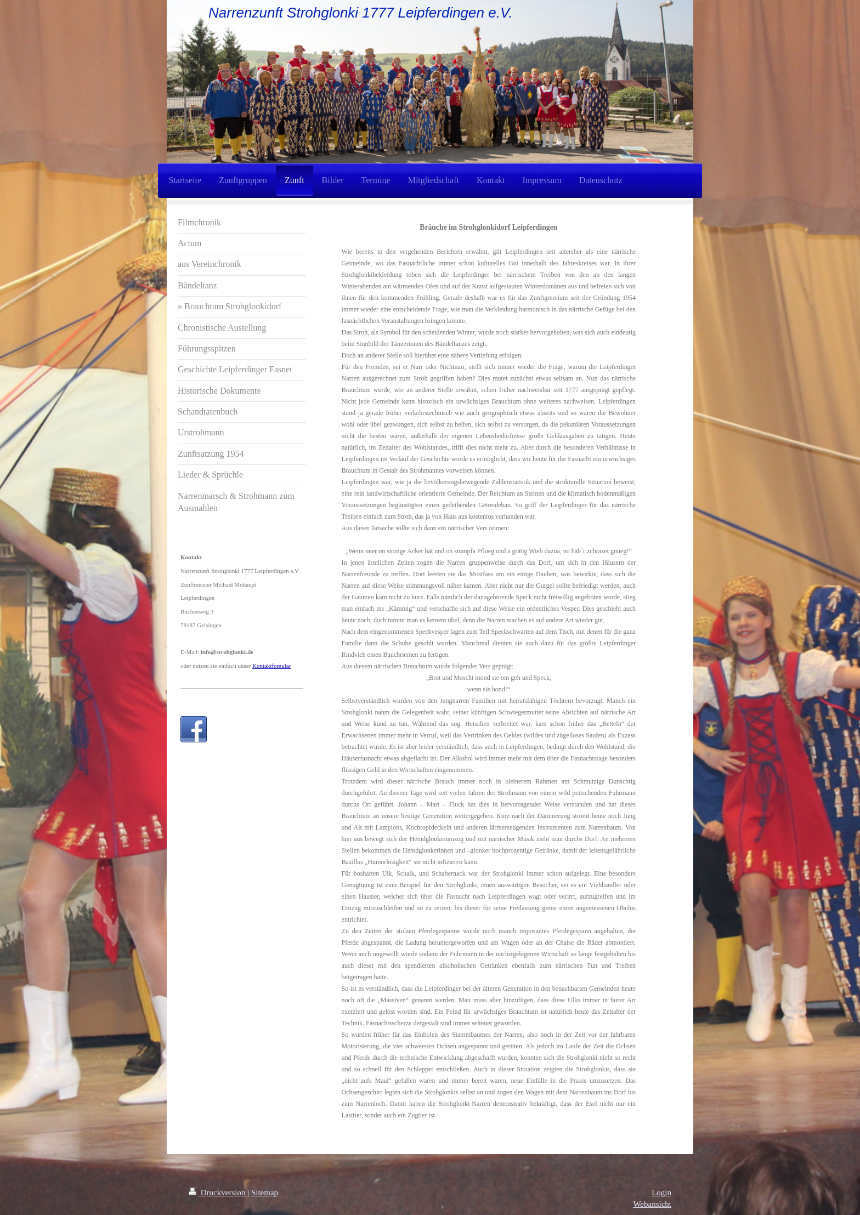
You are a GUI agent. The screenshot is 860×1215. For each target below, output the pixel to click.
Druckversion (218, 1192)
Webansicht (652, 1204)
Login (661, 1192)
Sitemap (264, 1192)
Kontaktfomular (271, 665)
